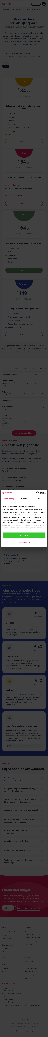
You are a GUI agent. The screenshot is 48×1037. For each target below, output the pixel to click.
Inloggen (27, 4)
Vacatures (5, 968)
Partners (5, 965)
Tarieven (5, 948)
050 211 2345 (9, 999)
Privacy (11, 1024)
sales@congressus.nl (12, 1002)
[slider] (6, 62)
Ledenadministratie (9, 932)
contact (36, 56)
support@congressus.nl (12, 993)
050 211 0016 (9, 991)
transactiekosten (36, 459)
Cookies (20, 1024)
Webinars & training (32, 971)
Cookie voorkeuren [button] (32, 1024)
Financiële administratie (10, 942)
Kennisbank (29, 962)
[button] (44, 4)
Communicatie (7, 938)
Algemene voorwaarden (19, 1026)
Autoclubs (28, 944)
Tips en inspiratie (31, 968)
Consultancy (29, 965)
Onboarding (29, 975)
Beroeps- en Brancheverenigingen (32, 933)
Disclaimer (33, 1026)
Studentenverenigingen (33, 937)
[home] (8, 4)
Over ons (5, 962)
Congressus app (7, 945)
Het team (5, 971)
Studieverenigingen (31, 941)
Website (5, 935)
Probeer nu (36, 4)
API (3, 952)
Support (28, 978)
